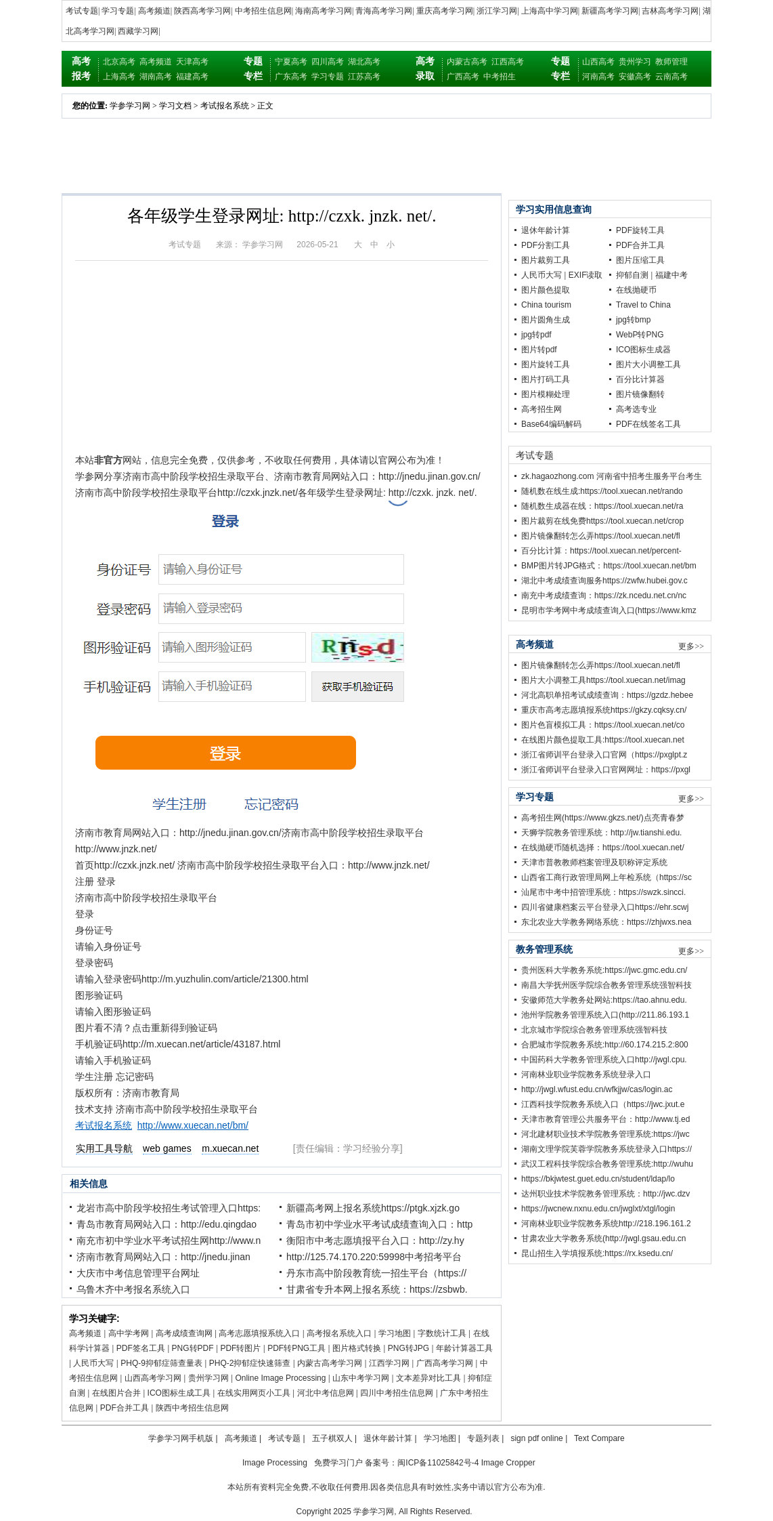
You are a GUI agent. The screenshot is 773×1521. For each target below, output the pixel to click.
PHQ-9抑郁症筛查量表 (161, 1363)
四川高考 (327, 61)
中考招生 (499, 76)
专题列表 (483, 1438)
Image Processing (274, 1462)
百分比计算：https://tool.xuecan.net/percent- (601, 551)
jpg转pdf (536, 334)
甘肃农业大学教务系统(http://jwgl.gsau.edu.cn (603, 1238)
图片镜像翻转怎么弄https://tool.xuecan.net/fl (600, 536)
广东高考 (291, 76)
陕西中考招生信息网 (192, 1408)
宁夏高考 (291, 61)
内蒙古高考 (467, 61)
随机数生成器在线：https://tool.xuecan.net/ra (602, 506)
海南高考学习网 (323, 11)
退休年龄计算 (545, 230)
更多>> (691, 646)
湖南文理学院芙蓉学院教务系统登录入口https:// (606, 1149)
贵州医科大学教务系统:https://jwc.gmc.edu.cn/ (604, 970)
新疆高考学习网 (609, 11)
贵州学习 (635, 61)
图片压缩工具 (640, 260)
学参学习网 (130, 105)
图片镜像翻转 (640, 394)
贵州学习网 (208, 1378)
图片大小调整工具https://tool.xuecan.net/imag (603, 680)
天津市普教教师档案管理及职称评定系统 (594, 862)
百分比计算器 (640, 379)
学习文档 (175, 105)
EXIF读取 (586, 275)
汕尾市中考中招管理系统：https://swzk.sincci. (603, 892)
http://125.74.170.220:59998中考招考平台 (374, 1256)
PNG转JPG (408, 1348)
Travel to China (643, 305)
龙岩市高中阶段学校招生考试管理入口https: (168, 1208)
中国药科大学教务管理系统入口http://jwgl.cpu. (604, 1059)
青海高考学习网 (383, 11)
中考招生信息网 (263, 11)
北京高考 (119, 61)
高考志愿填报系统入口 (259, 1333)
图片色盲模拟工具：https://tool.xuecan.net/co (602, 725)
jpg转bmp (633, 320)
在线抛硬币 (636, 290)
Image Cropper (508, 1462)
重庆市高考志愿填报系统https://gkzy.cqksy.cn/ (603, 710)
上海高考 (119, 76)
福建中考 (671, 275)
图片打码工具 (545, 379)
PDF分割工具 (545, 245)
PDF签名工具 (140, 1348)
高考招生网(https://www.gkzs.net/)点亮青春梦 (602, 817)
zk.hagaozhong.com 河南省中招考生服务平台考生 (611, 476)
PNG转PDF (193, 1348)
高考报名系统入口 (339, 1333)
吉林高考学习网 (670, 11)
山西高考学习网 (153, 1378)
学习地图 (394, 1333)
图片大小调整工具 (648, 364)
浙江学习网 (497, 11)
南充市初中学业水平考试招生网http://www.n (168, 1240)
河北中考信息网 (325, 1393)
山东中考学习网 (360, 1378)
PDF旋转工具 (640, 230)
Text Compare (599, 1438)
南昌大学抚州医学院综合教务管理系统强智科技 (606, 985)
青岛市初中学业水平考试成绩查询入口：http (379, 1224)
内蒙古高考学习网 (329, 1363)
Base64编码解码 (551, 424)
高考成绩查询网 (184, 1333)
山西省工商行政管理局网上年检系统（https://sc (606, 877)
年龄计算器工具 (464, 1348)
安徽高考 (635, 76)
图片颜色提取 (545, 290)
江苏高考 (364, 76)
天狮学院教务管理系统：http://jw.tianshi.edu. (601, 832)
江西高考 (507, 61)
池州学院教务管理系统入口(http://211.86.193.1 (605, 1015)
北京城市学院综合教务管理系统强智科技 (594, 1030)
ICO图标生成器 (643, 349)
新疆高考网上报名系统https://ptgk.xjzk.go (373, 1208)
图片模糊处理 (545, 394)
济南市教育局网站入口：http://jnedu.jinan (163, 1256)
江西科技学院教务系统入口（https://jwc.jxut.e (602, 1104)
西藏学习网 (138, 31)
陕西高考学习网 (202, 11)
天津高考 (192, 61)
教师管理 (671, 61)
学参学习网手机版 (180, 1438)
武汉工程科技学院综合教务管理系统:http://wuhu (607, 1164)
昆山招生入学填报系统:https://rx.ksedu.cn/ (597, 1253)
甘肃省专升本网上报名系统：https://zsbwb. (377, 1289)
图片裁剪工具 (545, 260)
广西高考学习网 (444, 1363)
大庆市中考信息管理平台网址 (138, 1273)
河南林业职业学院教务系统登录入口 (586, 1074)
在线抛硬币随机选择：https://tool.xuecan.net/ (602, 847)
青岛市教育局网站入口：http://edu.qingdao (166, 1224)
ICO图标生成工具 (179, 1393)
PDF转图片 (240, 1348)
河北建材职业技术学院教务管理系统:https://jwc (605, 1134)
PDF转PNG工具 (296, 1348)
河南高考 (598, 76)
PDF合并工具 (124, 1408)
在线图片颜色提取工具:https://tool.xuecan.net (602, 740)
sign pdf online (536, 1438)
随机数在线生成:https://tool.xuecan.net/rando (602, 491)
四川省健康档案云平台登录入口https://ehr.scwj (604, 907)
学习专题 (118, 11)
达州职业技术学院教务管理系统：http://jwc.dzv (605, 1194)
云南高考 (671, 76)
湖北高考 (364, 61)
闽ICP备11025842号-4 (438, 1462)
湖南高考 (155, 76)
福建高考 (192, 76)
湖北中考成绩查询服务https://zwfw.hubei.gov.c (604, 580)
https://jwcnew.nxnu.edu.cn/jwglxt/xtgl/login (598, 1208)
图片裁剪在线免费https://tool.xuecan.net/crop (602, 521)
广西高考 (463, 76)
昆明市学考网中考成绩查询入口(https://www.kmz (609, 610)
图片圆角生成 (545, 320)
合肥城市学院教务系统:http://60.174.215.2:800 (604, 1044)
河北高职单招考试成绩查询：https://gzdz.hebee (607, 695)
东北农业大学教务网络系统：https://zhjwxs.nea (606, 922)
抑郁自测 (632, 275)
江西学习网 (389, 1363)
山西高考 (598, 61)
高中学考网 (128, 1333)
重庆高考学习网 (444, 11)
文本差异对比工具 (428, 1378)
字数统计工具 (442, 1333)
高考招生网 (541, 409)
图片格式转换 (356, 1348)
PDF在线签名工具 (648, 424)
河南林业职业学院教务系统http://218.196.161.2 (606, 1223)
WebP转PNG (639, 334)
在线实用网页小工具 (253, 1393)
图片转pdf (539, 349)
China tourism (546, 305)
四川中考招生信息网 (396, 1393)
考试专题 (82, 11)
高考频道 (154, 11)
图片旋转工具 (545, 364)
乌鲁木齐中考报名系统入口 (133, 1289)
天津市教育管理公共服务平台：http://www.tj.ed (605, 1119)
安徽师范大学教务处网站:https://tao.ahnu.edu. (604, 1000)
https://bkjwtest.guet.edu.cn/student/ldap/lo (598, 1179)
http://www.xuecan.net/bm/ (192, 1125)
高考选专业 (636, 409)
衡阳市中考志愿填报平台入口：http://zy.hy (375, 1240)
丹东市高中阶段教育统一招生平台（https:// (376, 1273)
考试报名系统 (224, 105)
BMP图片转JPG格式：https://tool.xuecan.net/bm (609, 565)
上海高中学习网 (549, 11)
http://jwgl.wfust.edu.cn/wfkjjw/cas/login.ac (596, 1089)
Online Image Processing (280, 1378)
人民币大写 (93, 1363)
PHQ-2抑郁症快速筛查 (250, 1363)
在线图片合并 (116, 1393)
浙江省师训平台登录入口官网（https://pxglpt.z (604, 754)
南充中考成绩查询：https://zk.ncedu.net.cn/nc (603, 595)
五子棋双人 (332, 1438)
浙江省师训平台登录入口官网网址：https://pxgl (605, 769)
